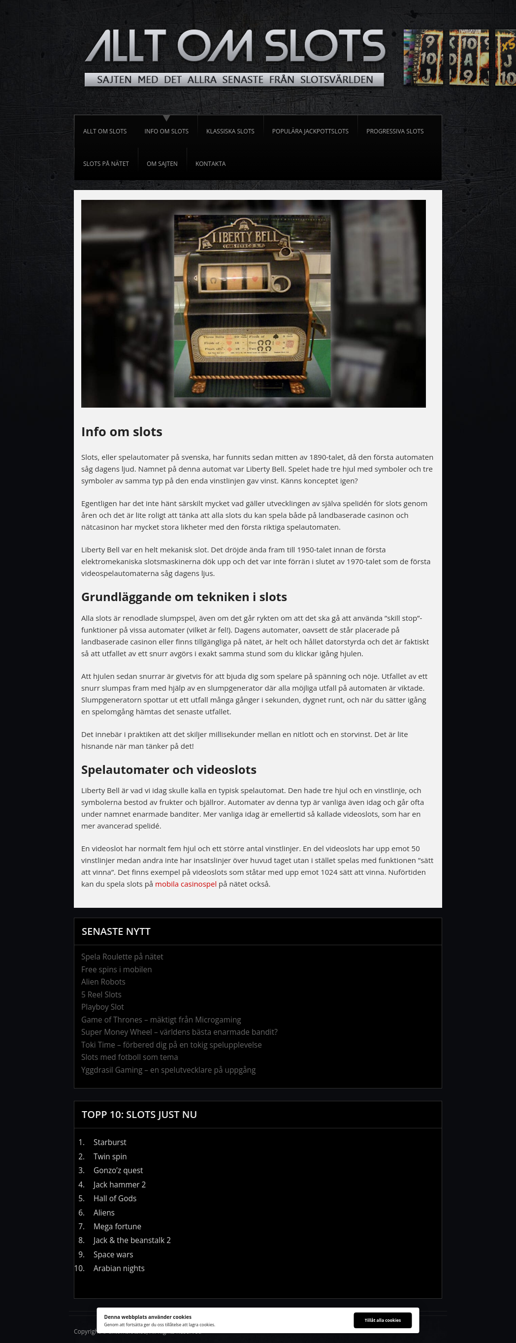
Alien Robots (103, 982)
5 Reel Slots (101, 995)
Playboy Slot (102, 1007)
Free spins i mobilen (116, 969)
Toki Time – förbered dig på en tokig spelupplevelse (171, 1045)
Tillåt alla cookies (383, 1320)
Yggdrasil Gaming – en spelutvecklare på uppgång (168, 1070)
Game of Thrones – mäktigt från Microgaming (161, 1020)
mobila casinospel (186, 884)
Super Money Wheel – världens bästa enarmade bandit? (179, 1032)
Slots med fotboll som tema (129, 1057)
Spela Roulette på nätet (122, 957)
